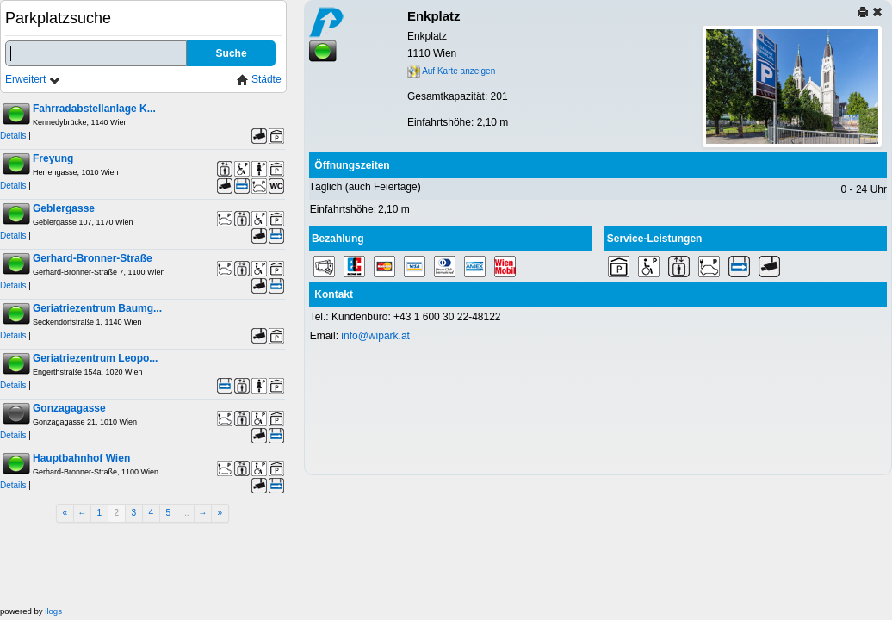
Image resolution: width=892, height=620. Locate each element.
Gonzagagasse (69, 408)
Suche (231, 53)
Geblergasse (64, 208)
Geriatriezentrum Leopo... (95, 358)
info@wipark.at (375, 336)
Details (13, 135)
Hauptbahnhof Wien (81, 458)
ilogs (53, 611)
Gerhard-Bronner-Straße (92, 258)
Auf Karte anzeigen (451, 71)
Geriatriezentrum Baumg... (97, 308)
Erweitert (33, 79)
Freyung (53, 158)
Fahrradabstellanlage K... (94, 108)
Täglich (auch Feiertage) (365, 187)
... (185, 513)
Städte (259, 79)
